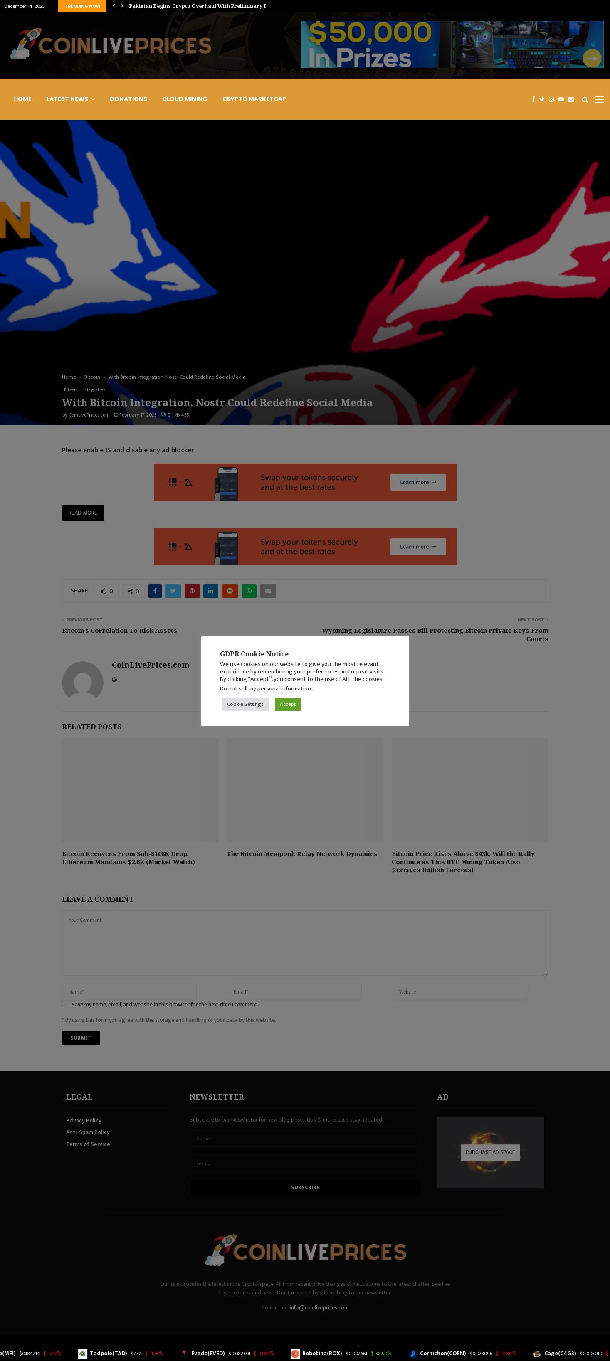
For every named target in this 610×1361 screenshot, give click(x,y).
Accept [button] (288, 704)
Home (23, 99)
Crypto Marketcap (254, 99)
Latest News (67, 99)
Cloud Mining (184, 99)
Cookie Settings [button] (245, 704)
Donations (128, 99)
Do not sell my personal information (265, 688)
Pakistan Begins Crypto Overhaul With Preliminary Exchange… (211, 6)
